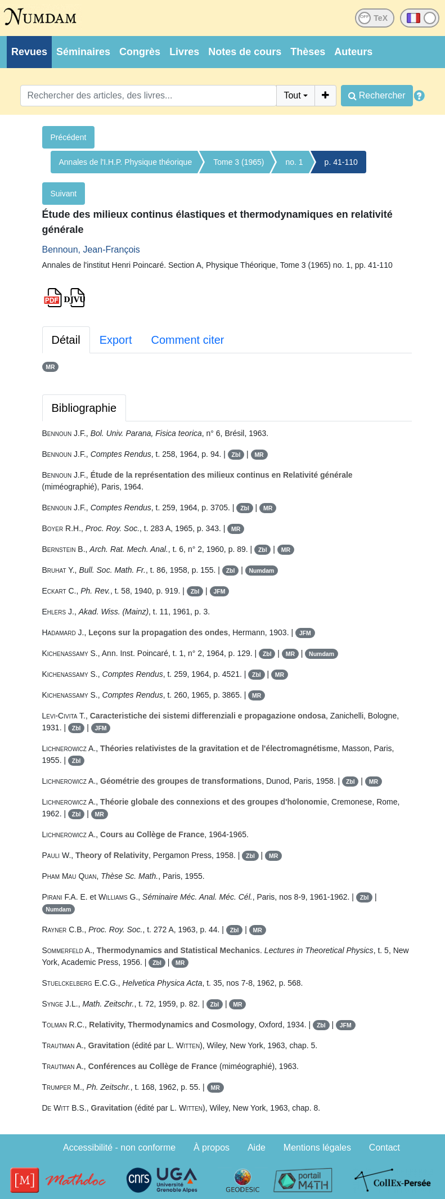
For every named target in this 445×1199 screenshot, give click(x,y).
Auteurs (353, 51)
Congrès (139, 51)
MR (50, 366)
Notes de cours (244, 51)
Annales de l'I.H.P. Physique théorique (125, 162)
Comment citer (187, 340)
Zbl (236, 454)
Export (116, 340)
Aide (257, 1147)
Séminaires (83, 51)
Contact (384, 1147)
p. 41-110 (341, 162)
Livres (184, 51)
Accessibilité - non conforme (119, 1147)
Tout (292, 95)
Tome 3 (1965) (238, 162)
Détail (66, 340)
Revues (29, 51)
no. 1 (294, 162)
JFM (219, 591)
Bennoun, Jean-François (91, 249)
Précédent (69, 137)
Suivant (64, 193)
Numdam (261, 570)
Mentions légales (317, 1147)
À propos (212, 1147)
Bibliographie (84, 408)
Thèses (307, 51)
